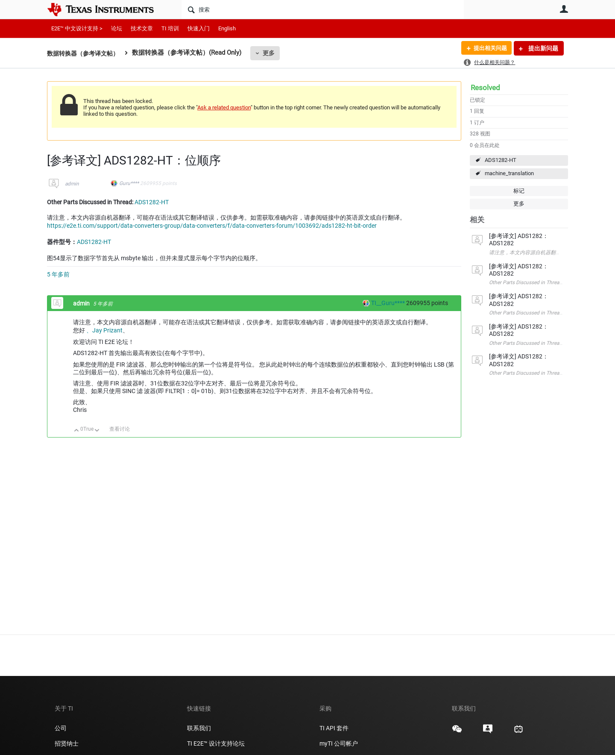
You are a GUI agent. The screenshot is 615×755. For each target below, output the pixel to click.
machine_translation (509, 173)
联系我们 (199, 728)
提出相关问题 (488, 48)
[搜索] (323, 9)
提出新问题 (542, 48)
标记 (518, 191)
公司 (61, 728)
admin (72, 184)
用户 (563, 9)
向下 (97, 431)
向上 (76, 431)
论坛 (116, 28)
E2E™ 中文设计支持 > (76, 28)
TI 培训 (170, 28)
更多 (274, 53)
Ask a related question (224, 107)
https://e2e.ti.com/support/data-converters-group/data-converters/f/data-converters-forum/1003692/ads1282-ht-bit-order (212, 225)
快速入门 (198, 28)
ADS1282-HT (500, 160)
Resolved (485, 87)
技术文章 (142, 28)
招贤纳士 (67, 743)
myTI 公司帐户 (338, 743)
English (227, 28)
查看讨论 (119, 429)
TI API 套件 (333, 728)
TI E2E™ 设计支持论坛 (216, 743)
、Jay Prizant (104, 330)
